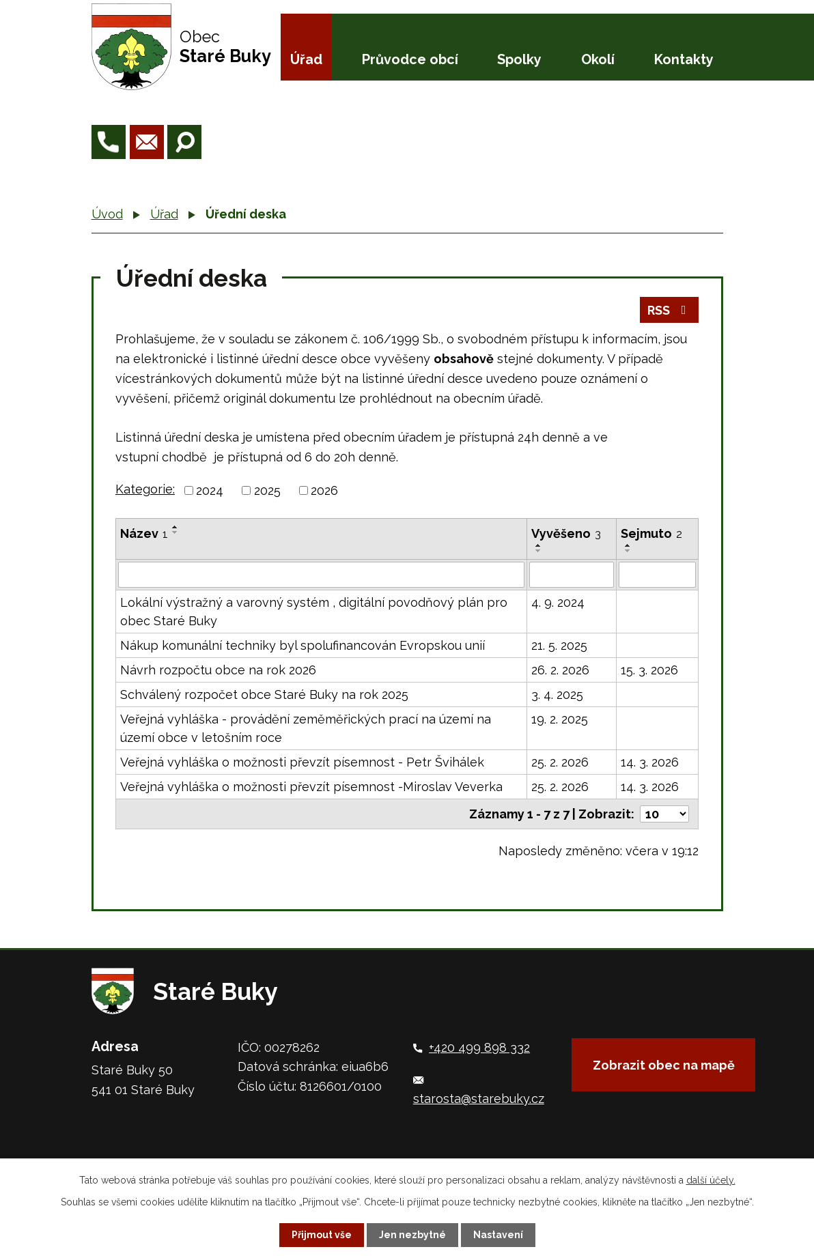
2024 (209, 490)
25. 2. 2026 (560, 762)
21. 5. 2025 (559, 645)
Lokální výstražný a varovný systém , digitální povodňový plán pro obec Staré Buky (313, 611)
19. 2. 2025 (559, 719)
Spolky (519, 59)
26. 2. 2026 (560, 670)
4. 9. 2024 (558, 602)
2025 (267, 490)
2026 (324, 490)
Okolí (598, 59)
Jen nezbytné (412, 1234)
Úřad (306, 59)
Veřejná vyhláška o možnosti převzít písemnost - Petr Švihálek (302, 762)
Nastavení (498, 1234)
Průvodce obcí (410, 59)
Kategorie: (145, 489)
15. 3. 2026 (649, 670)
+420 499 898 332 (479, 1047)
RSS (669, 310)
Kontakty (684, 59)
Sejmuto (651, 533)
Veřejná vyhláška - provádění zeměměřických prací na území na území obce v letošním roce (305, 728)
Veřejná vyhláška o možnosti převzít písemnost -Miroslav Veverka (311, 786)
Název (144, 533)
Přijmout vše (322, 1234)
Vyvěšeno (566, 533)
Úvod (107, 214)
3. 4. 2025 (557, 694)
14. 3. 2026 (650, 762)
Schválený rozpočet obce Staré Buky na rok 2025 (264, 694)
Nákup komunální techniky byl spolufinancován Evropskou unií (302, 645)
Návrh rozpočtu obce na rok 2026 (218, 670)
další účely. (710, 1180)
